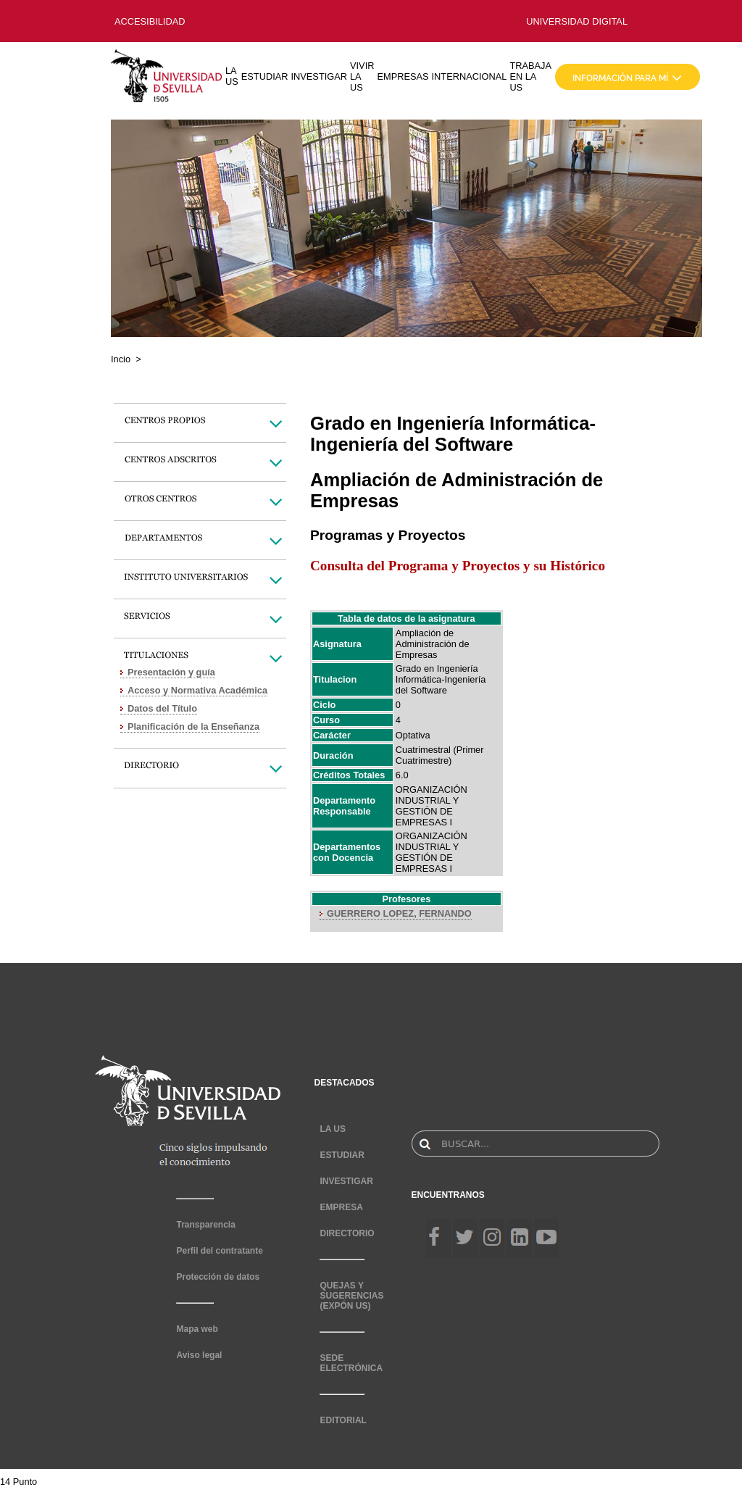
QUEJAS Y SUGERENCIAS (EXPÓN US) (351, 1295)
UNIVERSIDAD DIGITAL (577, 21)
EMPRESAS (402, 76)
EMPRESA (341, 1207)
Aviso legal (199, 1355)
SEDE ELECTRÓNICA (351, 1363)
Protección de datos (217, 1277)
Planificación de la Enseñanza (193, 726)
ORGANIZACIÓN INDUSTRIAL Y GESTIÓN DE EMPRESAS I (431, 806)
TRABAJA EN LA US (530, 76)
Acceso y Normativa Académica (197, 690)
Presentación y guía (171, 672)
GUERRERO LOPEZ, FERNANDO (399, 913)
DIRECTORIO (347, 1233)
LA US (231, 76)
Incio (120, 359)
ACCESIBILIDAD (149, 21)
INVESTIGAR (319, 76)
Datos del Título (162, 708)
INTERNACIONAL (469, 76)
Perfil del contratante (219, 1251)
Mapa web (196, 1329)
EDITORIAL (343, 1420)
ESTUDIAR (264, 76)
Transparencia (205, 1225)
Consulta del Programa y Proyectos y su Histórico (457, 565)
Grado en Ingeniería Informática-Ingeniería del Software (440, 679)
